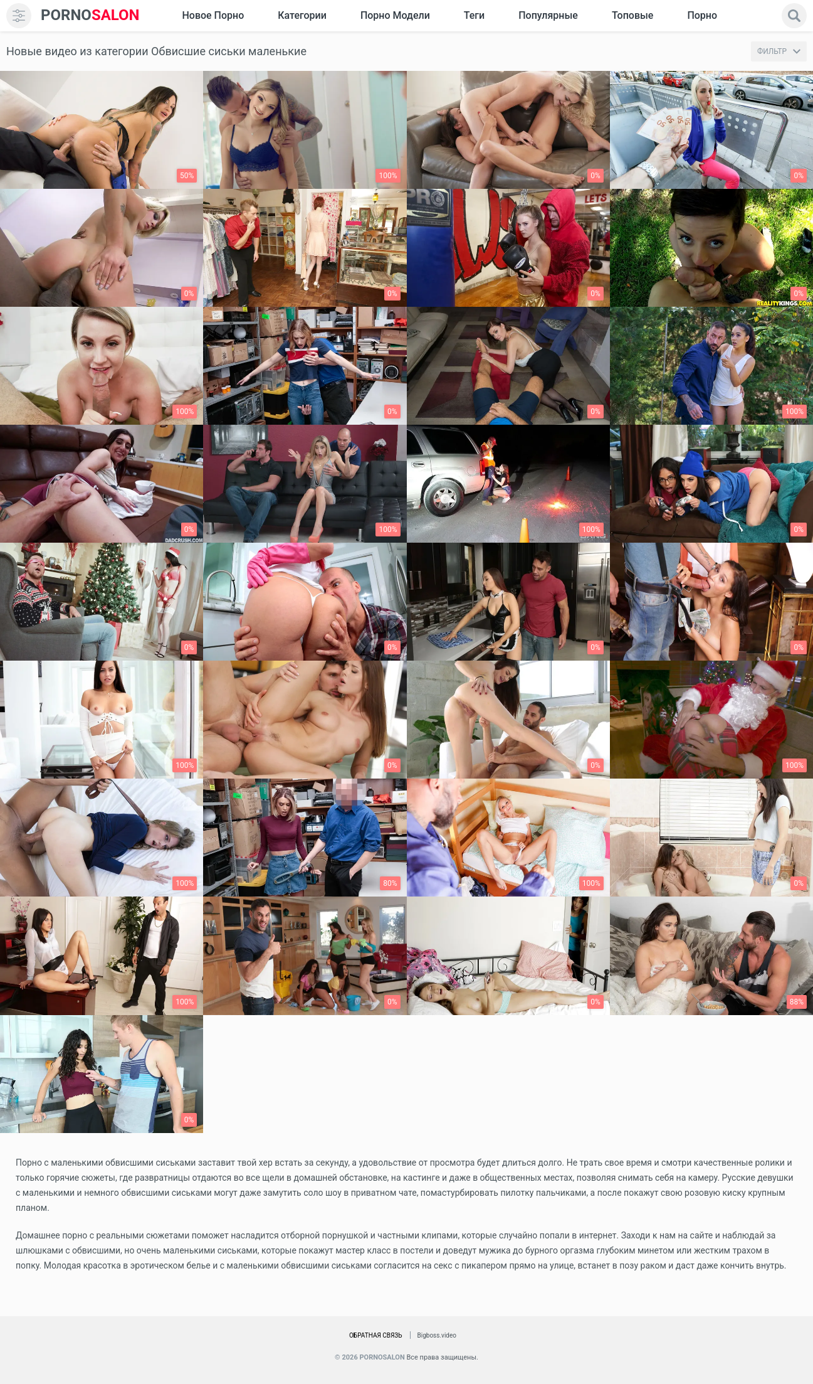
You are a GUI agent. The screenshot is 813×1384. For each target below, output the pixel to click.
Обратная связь (375, 1335)
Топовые (632, 15)
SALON (90, 15)
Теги (474, 15)
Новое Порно (213, 15)
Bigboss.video (436, 1335)
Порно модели (395, 15)
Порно (702, 15)
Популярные (548, 15)
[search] (794, 15)
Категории (302, 15)
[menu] (18, 15)
